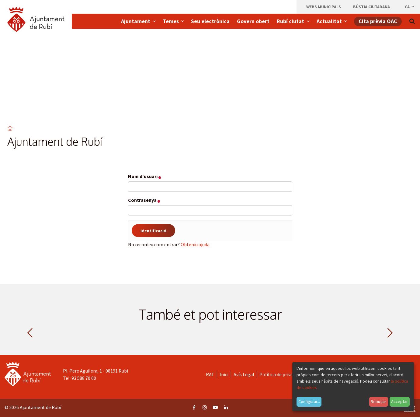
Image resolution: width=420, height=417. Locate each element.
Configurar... (309, 401)
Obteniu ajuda (195, 244)
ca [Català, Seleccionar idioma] (410, 6)
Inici (224, 374)
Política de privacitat (281, 374)
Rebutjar (378, 401)
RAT (210, 374)
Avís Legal (244, 374)
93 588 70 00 (83, 378)
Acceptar (399, 401)
